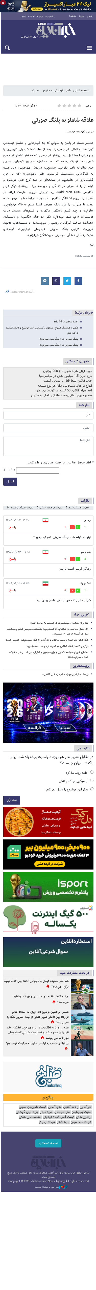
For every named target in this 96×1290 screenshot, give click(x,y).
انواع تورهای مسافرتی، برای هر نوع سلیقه (65, 385)
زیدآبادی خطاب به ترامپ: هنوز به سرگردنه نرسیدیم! (37, 1045)
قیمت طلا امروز (81, 1124)
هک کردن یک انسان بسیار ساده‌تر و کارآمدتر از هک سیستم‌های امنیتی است (47, 640)
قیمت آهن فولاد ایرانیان (59, 1119)
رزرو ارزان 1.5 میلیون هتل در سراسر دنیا (65, 376)
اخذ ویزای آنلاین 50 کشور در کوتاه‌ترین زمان (64, 390)
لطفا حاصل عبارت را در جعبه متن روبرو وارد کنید (60, 462)
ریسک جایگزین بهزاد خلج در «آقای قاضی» (65, 674)
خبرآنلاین (48, 31)
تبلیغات (31, 16)
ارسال (9, 481)
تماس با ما (49, 16)
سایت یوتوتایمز (81, 1114)
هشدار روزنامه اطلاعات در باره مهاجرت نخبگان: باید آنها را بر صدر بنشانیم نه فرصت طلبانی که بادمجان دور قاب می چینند (36, 1035)
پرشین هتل (83, 1119)
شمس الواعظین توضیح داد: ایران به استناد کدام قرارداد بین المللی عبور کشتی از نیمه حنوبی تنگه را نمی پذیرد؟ (36, 1019)
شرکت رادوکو (47, 1124)
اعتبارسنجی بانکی (30, 1119)
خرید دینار (46, 1114)
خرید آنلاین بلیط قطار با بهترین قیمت (67, 381)
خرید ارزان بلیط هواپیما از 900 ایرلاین (67, 371)
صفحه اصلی (81, 90)
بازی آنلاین (55, 1109)
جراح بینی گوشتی (27, 1114)
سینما (34, 90)
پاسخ (12, 527)
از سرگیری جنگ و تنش (76, 782)
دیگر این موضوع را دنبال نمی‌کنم (69, 790)
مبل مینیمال (62, 1114)
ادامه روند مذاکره (79, 773)
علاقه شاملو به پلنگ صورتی (62, 120)
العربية (81, 16)
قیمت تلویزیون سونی (32, 1109)
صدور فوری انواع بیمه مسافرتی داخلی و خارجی (61, 395)
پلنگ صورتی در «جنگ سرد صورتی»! (58, 339)
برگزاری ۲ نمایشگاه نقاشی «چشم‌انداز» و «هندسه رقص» (57, 646)
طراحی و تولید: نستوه (50, 1189)
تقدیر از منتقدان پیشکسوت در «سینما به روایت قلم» (59, 623)
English (72, 16)
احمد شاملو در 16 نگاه (66, 322)
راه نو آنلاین (70, 1109)
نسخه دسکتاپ (48, 1145)
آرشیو (24, 16)
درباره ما (39, 16)
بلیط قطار (63, 1124)
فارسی (89, 16)
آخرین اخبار (81, 615)
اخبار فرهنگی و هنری (56, 90)
